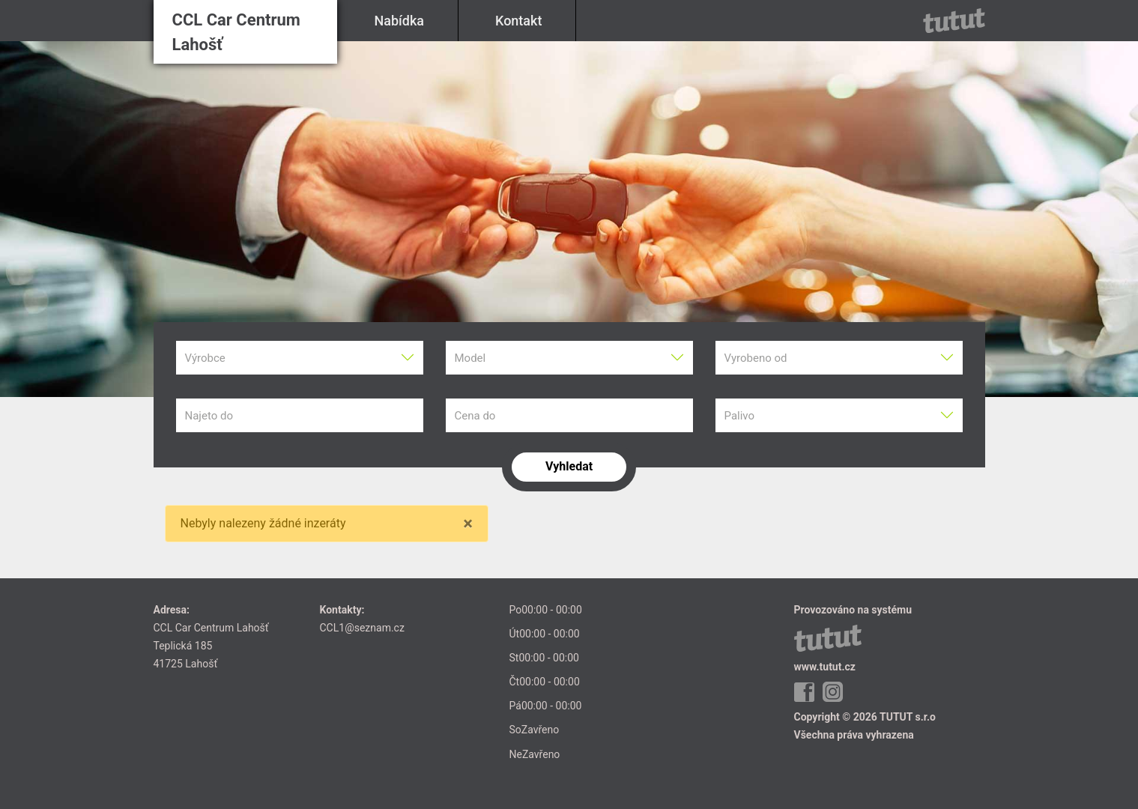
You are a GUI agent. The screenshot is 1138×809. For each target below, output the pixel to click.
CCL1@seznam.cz (362, 628)
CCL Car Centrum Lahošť (236, 32)
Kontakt (518, 20)
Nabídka (400, 20)
